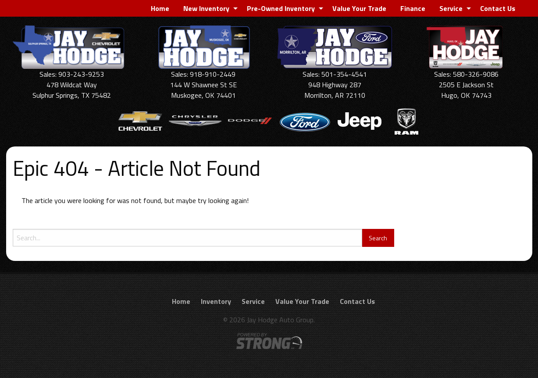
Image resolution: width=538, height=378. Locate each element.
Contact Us (497, 8)
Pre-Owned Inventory (281, 8)
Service (451, 8)
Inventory (216, 301)
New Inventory (206, 8)
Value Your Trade (359, 8)
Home (160, 8)
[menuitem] (160, 8)
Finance (412, 8)
